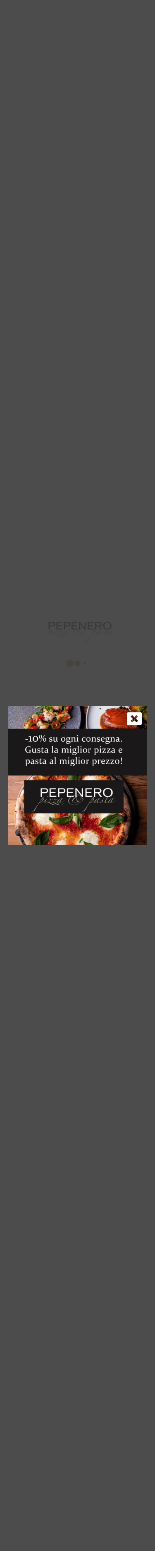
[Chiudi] (134, 718)
